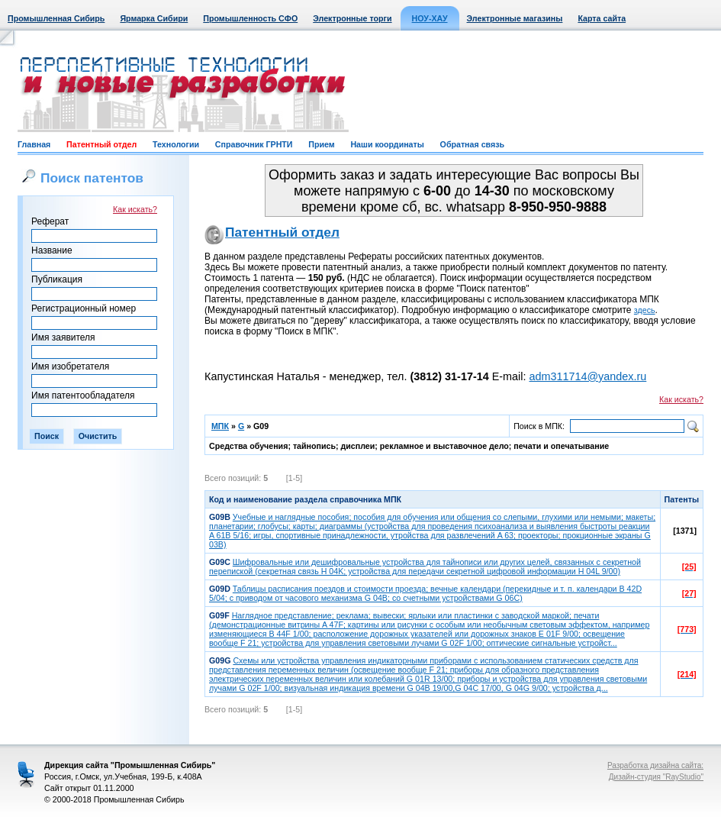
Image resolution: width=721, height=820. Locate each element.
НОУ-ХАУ (430, 18)
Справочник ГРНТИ (254, 144)
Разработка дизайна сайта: (655, 765)
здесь (644, 310)
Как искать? (135, 209)
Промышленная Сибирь (56, 18)
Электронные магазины (515, 18)
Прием (321, 144)
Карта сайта (602, 18)
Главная (34, 144)
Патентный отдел (101, 144)
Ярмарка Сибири (154, 18)
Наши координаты (386, 144)
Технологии (176, 144)
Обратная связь (472, 144)
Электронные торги (352, 18)
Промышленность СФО (250, 18)
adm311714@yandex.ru (587, 376)
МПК (220, 426)
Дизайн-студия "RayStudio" (656, 777)
